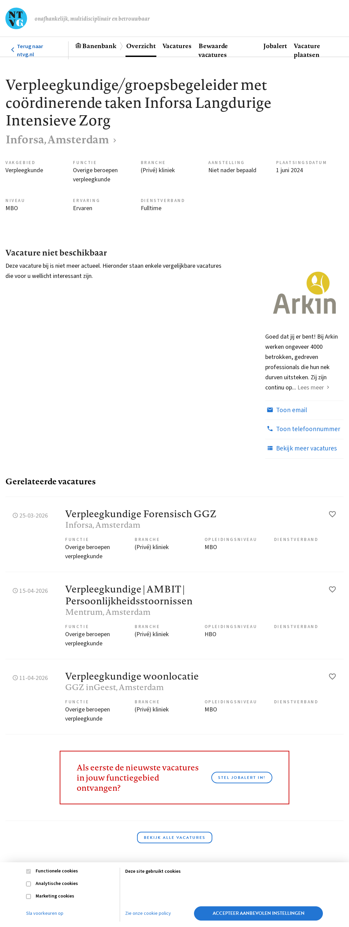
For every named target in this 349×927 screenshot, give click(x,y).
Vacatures (177, 45)
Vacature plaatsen (307, 50)
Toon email (286, 410)
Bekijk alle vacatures (175, 837)
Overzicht (140, 45)
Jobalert (275, 45)
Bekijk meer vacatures (301, 448)
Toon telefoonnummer (302, 429)
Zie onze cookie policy (148, 913)
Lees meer (310, 387)
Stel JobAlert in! (242, 777)
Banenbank (99, 45)
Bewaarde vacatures (213, 50)
